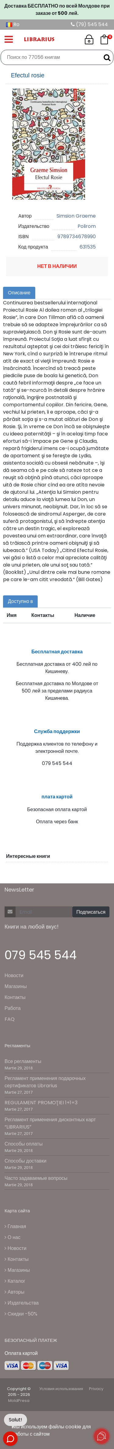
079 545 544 (41, 955)
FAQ (10, 1019)
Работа (13, 1008)
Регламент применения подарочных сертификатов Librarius (45, 1082)
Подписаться (90, 912)
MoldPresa (18, 1400)
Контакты (15, 997)
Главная (15, 1226)
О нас (12, 1237)
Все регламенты (23, 1061)
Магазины (16, 986)
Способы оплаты (24, 1143)
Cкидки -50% (21, 1313)
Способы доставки (26, 1160)
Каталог (15, 1281)
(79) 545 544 (89, 24)
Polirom (87, 226)
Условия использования (61, 1389)
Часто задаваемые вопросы (36, 1178)
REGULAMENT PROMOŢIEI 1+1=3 (41, 1102)
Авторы (14, 1291)
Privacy (96, 1389)
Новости (14, 975)
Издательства (22, 1302)
